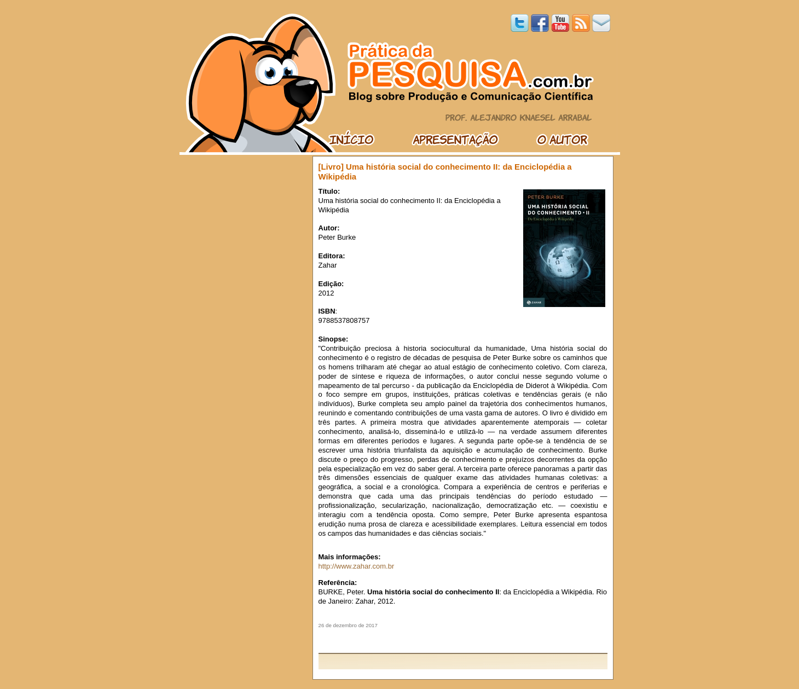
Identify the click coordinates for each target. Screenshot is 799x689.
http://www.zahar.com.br (357, 566)
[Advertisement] (463, 640)
